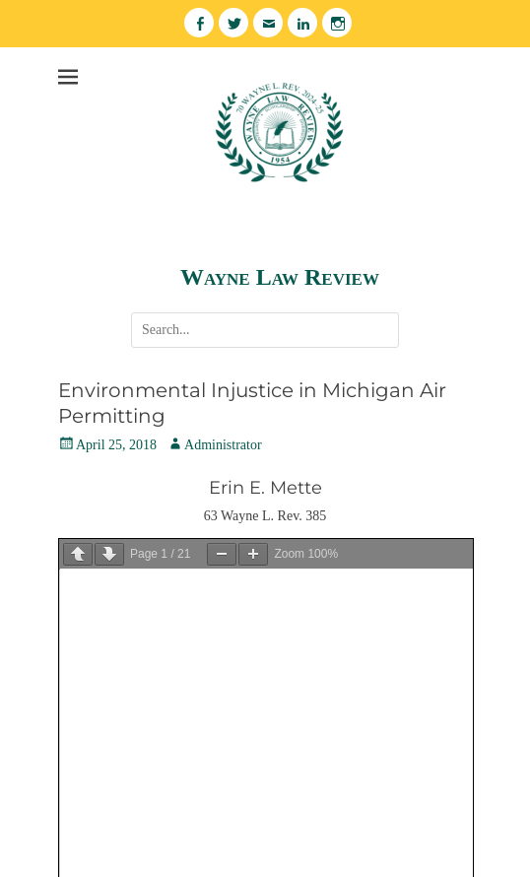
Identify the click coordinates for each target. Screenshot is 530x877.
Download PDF (101, 584)
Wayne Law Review (279, 277)
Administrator (223, 445)
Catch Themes (293, 855)
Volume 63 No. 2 (122, 618)
